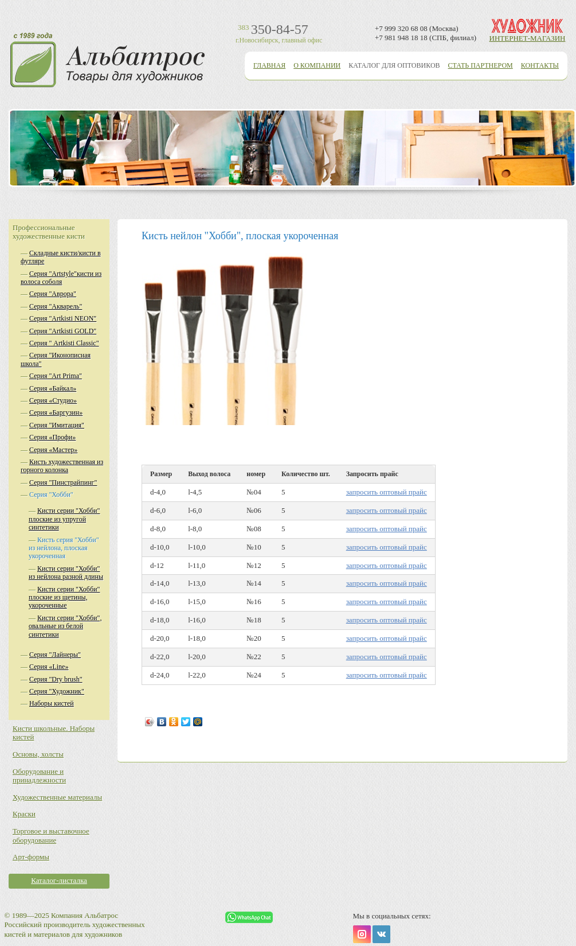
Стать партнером (480, 65)
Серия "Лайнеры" (55, 655)
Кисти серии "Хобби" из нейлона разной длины (66, 573)
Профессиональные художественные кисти (49, 232)
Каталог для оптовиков (394, 65)
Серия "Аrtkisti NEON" (62, 318)
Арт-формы (31, 856)
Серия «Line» (48, 667)
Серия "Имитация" (56, 425)
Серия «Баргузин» (56, 412)
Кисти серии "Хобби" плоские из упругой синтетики (64, 519)
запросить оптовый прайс (386, 492)
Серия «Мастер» (53, 450)
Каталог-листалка (59, 880)
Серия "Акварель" (55, 306)
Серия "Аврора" (52, 294)
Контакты (540, 65)
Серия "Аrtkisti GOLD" (62, 331)
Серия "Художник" (56, 691)
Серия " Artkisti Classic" (64, 343)
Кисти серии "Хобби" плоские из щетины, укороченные (64, 597)
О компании (316, 65)
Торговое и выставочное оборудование (51, 835)
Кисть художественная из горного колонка (62, 466)
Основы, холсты (38, 754)
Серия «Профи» (52, 437)
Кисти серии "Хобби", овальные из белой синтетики (65, 626)
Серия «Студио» (53, 400)
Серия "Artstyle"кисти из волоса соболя (61, 278)
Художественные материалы (57, 797)
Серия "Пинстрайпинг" (63, 482)
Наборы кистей (51, 703)
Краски (24, 813)
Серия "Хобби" (51, 494)
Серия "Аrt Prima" (55, 376)
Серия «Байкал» (52, 388)
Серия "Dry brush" (56, 679)
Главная (269, 65)
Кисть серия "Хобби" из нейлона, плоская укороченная (64, 548)
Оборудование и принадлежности (39, 776)
